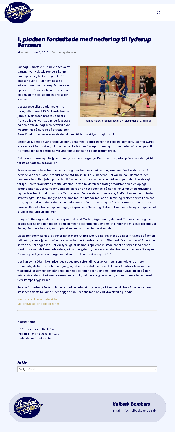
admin (25, 52)
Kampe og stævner (63, 52)
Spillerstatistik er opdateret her (38, 304)
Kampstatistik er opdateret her (38, 299)
